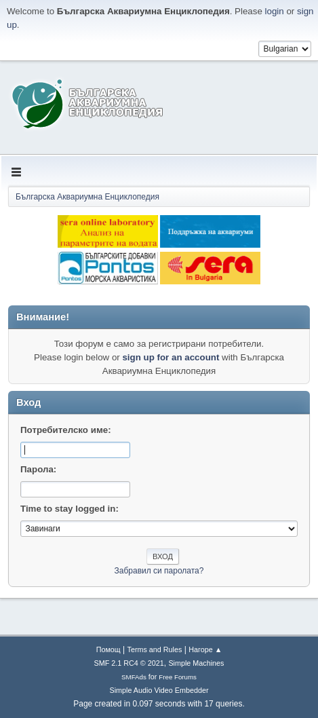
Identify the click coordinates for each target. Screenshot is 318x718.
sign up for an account (170, 357)
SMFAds (133, 677)
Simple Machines (196, 663)
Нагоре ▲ (205, 649)
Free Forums (178, 677)
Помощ (108, 649)
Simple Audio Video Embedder (158, 690)
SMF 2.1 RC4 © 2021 (129, 663)
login (274, 11)
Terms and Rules (154, 649)
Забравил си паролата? (159, 570)
